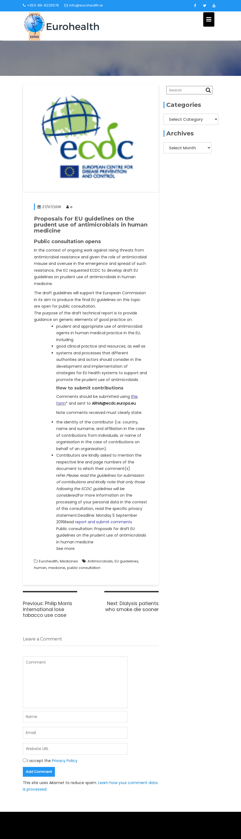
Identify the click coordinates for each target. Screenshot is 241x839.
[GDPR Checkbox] (24, 760)
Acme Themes (202, 822)
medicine (56, 567)
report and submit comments (103, 522)
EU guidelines (126, 561)
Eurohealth (48, 561)
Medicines (69, 561)
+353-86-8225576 (41, 5)
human (40, 567)
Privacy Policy (64, 760)
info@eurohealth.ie (83, 5)
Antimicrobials (100, 561)
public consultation (84, 567)
